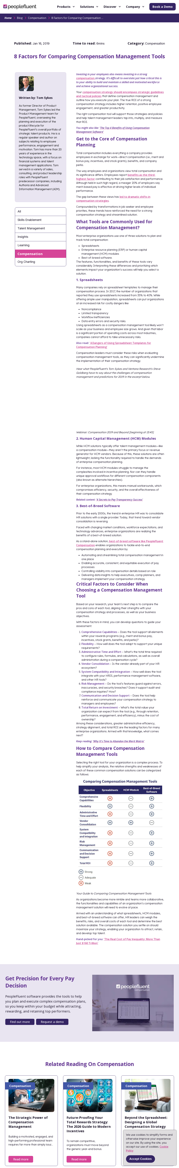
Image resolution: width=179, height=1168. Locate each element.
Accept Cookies (140, 1159)
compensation (85, 78)
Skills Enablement (29, 220)
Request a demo (52, 1022)
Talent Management (31, 228)
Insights (23, 236)
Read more (20, 1159)
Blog (20, 17)
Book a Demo (162, 7)
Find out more (20, 1022)
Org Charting (26, 261)
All (19, 211)
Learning (23, 245)
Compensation (37, 17)
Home (8, 18)
